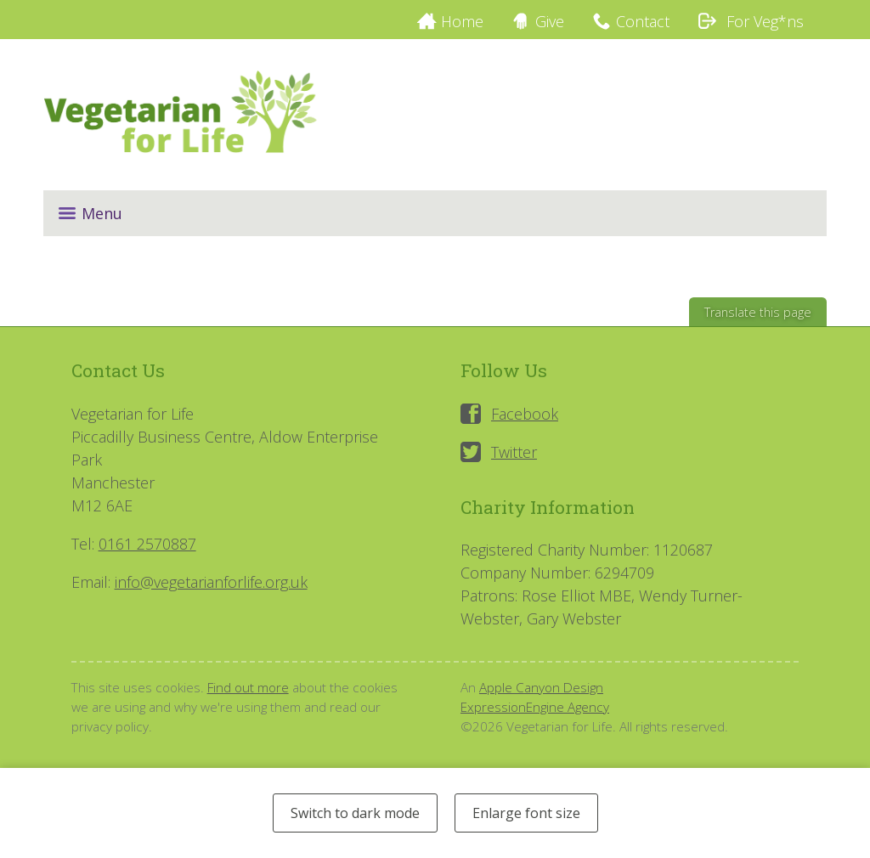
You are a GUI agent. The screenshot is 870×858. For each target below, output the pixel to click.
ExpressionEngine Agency (534, 706)
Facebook (524, 414)
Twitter (514, 452)
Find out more (248, 687)
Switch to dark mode (355, 813)
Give (549, 21)
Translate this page (757, 312)
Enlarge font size (526, 813)
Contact (642, 21)
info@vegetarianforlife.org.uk (211, 582)
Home (462, 21)
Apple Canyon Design (541, 687)
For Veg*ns (750, 21)
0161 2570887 (147, 543)
